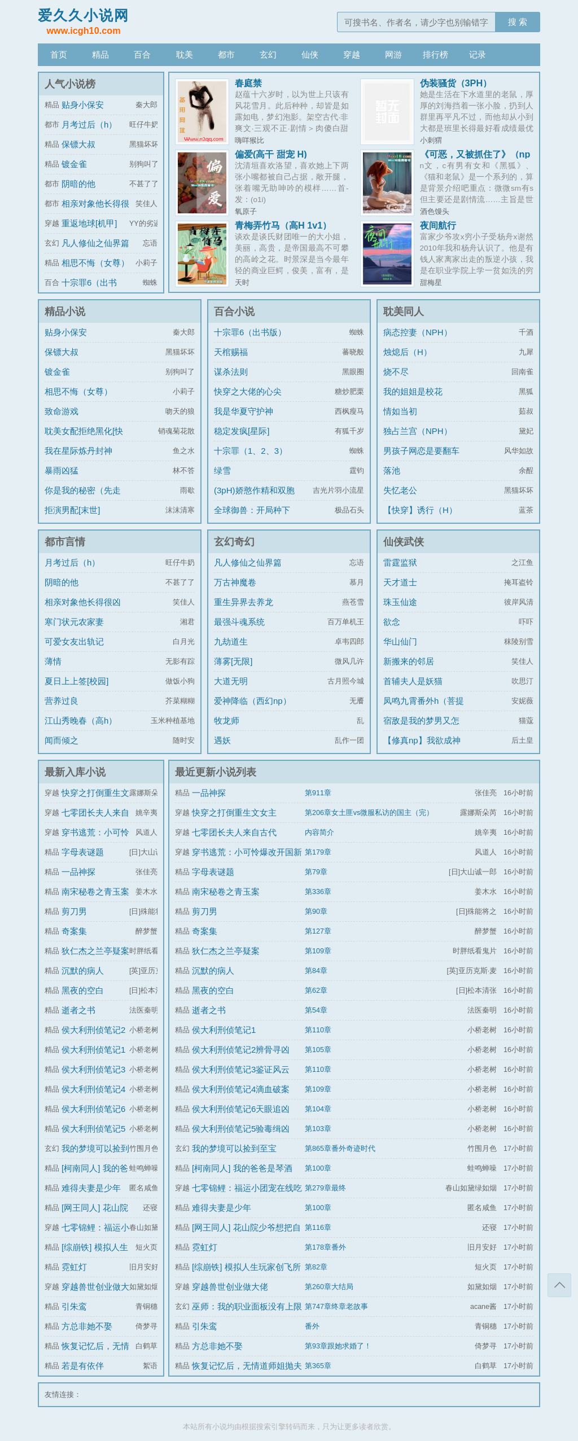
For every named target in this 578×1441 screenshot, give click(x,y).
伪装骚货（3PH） (456, 83)
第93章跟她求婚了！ (338, 1346)
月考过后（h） (89, 124)
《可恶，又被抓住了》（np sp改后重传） (475, 158)
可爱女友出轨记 (74, 641)
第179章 (318, 852)
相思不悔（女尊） (95, 263)
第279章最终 (325, 1188)
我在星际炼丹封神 (78, 450)
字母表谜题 (83, 852)
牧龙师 (226, 720)
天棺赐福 (231, 352)
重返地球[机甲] (89, 223)
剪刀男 (74, 911)
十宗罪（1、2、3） (250, 450)
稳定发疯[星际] (241, 431)
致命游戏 (61, 411)
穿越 (351, 54)
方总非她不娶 (87, 1326)
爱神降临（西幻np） (252, 701)
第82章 (316, 1267)
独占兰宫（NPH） (417, 431)
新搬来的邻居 (408, 661)
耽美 (184, 54)
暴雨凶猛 (61, 470)
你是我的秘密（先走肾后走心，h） (83, 498)
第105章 (318, 1050)
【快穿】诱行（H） (420, 510)
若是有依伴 (83, 1365)
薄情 (53, 661)
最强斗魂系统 (239, 622)
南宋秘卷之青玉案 (95, 891)
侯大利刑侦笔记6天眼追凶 (241, 1109)
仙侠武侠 (403, 542)
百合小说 (234, 311)
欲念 (391, 622)
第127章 (318, 931)
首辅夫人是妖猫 (413, 681)
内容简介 (319, 832)
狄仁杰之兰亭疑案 (95, 951)
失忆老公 (400, 490)
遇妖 (222, 740)
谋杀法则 (231, 371)
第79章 (316, 872)
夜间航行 (438, 225)
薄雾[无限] (233, 661)
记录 (477, 54)
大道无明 (231, 681)
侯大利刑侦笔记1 (93, 1049)
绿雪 (222, 470)
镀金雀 (74, 164)
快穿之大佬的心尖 (248, 391)
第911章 (318, 793)
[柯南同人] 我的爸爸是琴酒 (242, 1168)
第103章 (318, 1129)
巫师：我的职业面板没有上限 (247, 1306)
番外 (312, 1326)
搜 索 (517, 22)
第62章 (316, 991)
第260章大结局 (329, 1287)
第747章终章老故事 (336, 1307)
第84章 (316, 971)
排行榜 (435, 54)
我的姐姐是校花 (413, 391)
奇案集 (74, 931)
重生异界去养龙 (243, 602)
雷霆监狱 (400, 562)
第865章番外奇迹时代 (340, 1149)
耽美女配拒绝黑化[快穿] (84, 439)
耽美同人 (403, 311)
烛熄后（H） (407, 352)
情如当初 (400, 411)
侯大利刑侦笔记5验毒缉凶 (241, 1128)
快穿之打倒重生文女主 (234, 812)
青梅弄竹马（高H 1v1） (283, 225)
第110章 (318, 1030)
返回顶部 (559, 1285)
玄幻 (268, 54)
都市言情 (65, 542)
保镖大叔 (78, 144)
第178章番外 (325, 1247)
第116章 (318, 1228)
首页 (58, 54)
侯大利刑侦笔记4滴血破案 (241, 1089)
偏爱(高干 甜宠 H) (271, 154)
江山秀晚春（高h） (81, 720)
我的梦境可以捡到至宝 (234, 1148)
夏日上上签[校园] (76, 681)
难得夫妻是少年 (91, 1188)
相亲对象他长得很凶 (83, 602)
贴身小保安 (83, 105)
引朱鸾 (74, 1306)
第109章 (318, 951)
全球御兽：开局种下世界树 (252, 518)
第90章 (316, 912)
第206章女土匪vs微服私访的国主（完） (369, 813)
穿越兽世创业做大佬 (230, 1286)
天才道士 (400, 582)
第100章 (318, 1168)
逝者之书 (78, 1010)
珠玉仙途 (400, 602)
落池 (391, 470)
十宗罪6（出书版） (250, 332)
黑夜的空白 (83, 990)
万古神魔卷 (235, 582)
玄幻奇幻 (234, 542)
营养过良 (61, 701)
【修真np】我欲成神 (422, 740)
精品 (100, 54)
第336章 (318, 892)
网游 (393, 54)
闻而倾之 (61, 740)
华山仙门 (400, 641)
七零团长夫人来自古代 (234, 832)
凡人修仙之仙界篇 (95, 243)
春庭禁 (248, 83)
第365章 (318, 1366)
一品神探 (78, 872)
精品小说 (65, 311)
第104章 (318, 1109)
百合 (142, 54)
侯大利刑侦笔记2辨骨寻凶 (241, 1049)
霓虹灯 (74, 1267)
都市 (226, 54)
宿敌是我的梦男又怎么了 (421, 729)
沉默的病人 (83, 970)
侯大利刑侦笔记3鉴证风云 (241, 1069)
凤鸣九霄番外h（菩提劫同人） (423, 709)
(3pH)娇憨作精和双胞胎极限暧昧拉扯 (254, 498)
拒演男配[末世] (72, 510)
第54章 (316, 1010)
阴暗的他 (78, 184)
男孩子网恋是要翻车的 (421, 459)
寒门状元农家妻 (74, 622)
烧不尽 (396, 371)
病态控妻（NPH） (417, 332)
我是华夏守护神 (243, 411)
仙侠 (309, 54)
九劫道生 (231, 641)
